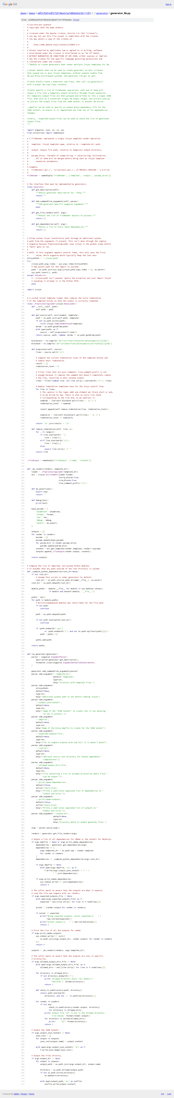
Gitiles (16, 1094)
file (76, 20)
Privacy (24, 1094)
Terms (31, 1094)
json (169, 1094)
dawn (23, 13)
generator (102, 13)
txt (162, 1094)
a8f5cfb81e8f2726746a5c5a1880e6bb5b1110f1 (64, 13)
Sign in (168, 4)
